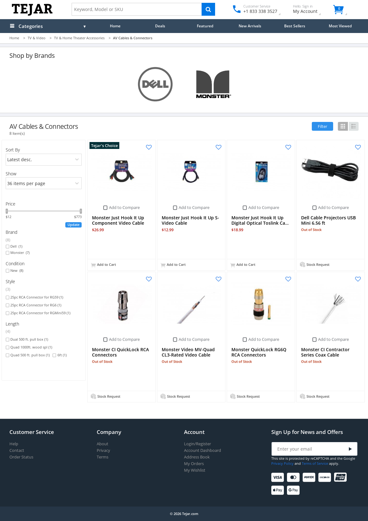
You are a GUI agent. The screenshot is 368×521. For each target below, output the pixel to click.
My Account (310, 10)
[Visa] (278, 477)
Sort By (13, 150)
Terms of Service (315, 463)
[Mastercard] (294, 477)
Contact (16, 450)
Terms (102, 457)
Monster (20, 252)
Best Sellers (294, 25)
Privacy (103, 450)
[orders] (44, 160)
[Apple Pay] (278, 490)
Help (13, 444)
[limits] (44, 183)
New (16, 270)
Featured (205, 25)
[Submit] (350, 449)
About (102, 444)
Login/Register (197, 444)
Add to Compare (124, 207)
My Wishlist (194, 470)
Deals (160, 25)
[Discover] (325, 477)
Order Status (21, 457)
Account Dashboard (202, 450)
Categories (31, 26)
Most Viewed (340, 25)
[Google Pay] (294, 490)
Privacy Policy (282, 463)
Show (11, 174)
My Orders (194, 464)
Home (115, 25)
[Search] (208, 9)
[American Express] (310, 477)
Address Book (197, 457)
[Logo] (32, 14)
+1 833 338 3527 (260, 11)
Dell (16, 246)
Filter (322, 126)
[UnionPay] (341, 477)
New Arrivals (250, 25)
